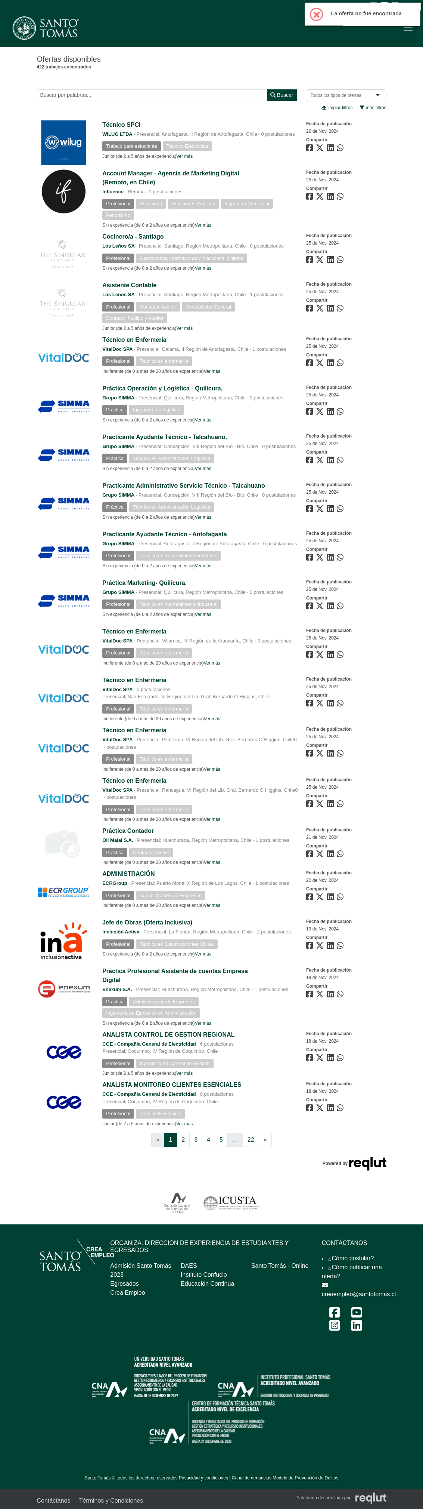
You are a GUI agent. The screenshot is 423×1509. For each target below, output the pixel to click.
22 (251, 1140)
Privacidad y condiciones (203, 1478)
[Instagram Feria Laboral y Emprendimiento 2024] (334, 1328)
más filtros (373, 107)
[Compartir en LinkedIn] (332, 149)
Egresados (124, 1283)
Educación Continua (207, 1283)
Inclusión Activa (120, 932)
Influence (113, 191)
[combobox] (337, 95)
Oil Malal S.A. (117, 840)
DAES (189, 1266)
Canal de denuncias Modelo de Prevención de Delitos (285, 1478)
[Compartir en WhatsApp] (341, 149)
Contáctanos (54, 1500)
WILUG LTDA (117, 134)
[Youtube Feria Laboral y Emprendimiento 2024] (356, 1315)
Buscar (281, 95)
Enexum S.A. (117, 989)
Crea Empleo (127, 1292)
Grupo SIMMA (118, 398)
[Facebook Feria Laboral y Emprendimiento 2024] (334, 1315)
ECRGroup (114, 883)
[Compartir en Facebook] (310, 149)
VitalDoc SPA (117, 349)
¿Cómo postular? (351, 1258)
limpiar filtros (337, 107)
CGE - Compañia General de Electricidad (149, 1044)
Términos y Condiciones (111, 1500)
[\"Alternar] (408, 27)
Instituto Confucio (204, 1275)
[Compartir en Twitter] (321, 149)
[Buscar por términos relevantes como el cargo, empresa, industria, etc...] (152, 95)
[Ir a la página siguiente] (265, 1140)
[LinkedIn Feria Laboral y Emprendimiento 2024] (356, 1328)
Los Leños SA (118, 246)
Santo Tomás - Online (280, 1266)
